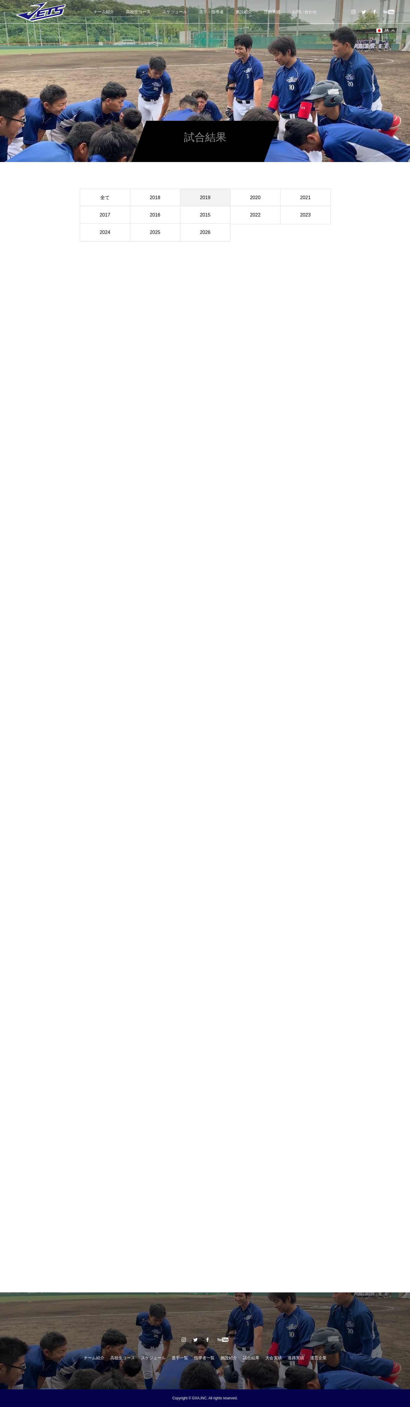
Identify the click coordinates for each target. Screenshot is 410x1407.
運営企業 (318, 1357)
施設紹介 (244, 11)
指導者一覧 (204, 1357)
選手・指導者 (211, 11)
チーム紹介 (103, 11)
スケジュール (174, 11)
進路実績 (296, 1357)
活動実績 (272, 11)
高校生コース (138, 11)
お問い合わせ (304, 11)
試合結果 (251, 1357)
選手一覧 (180, 1357)
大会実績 (273, 1357)
